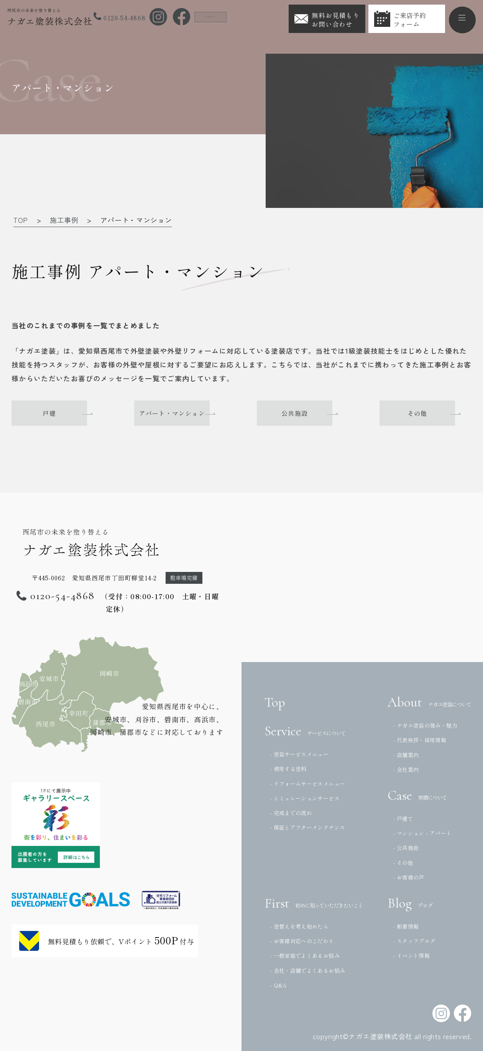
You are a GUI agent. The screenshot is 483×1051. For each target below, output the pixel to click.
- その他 (403, 862)
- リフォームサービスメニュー (307, 783)
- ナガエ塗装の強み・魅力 (425, 725)
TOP (20, 220)
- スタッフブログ (414, 941)
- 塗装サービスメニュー (299, 754)
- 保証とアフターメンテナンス (307, 827)
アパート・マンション (180, 413)
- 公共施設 (406, 848)
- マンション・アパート (422, 833)
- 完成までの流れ (291, 813)
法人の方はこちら (224, 16)
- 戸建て (403, 818)
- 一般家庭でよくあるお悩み (305, 955)
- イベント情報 (411, 955)
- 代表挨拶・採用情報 (419, 740)
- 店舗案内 (406, 755)
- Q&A (278, 985)
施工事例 (64, 220)
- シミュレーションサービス (305, 798)
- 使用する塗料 (288, 769)
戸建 (57, 413)
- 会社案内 (406, 769)
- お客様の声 (408, 877)
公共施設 (302, 413)
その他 (425, 413)
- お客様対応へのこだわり (302, 941)
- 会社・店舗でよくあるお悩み (307, 970)
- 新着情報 (406, 926)
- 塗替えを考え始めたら (299, 926)
